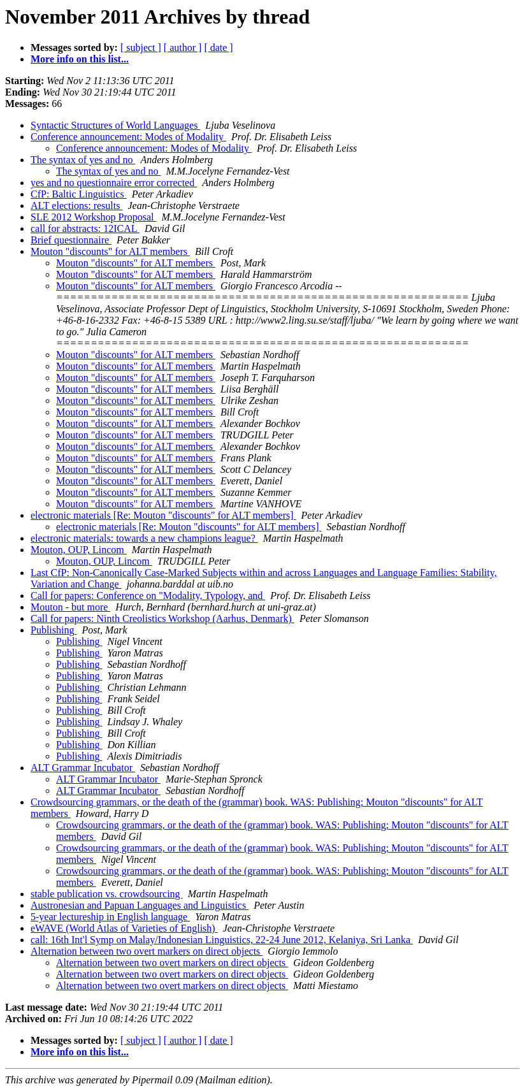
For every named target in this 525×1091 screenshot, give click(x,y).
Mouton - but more (70, 607)
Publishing (53, 630)
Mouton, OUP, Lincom (79, 549)
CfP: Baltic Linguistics (79, 194)
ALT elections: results (76, 205)
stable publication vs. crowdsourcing (107, 893)
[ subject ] (140, 47)
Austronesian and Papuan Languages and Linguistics (139, 905)
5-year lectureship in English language (110, 916)
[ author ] (183, 47)
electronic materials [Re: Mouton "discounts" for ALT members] (163, 515)
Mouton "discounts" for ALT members (110, 251)
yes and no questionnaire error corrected (114, 182)
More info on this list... (80, 59)
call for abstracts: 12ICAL (85, 228)
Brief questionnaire (71, 240)
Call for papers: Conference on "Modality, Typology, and (148, 595)
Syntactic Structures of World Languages (115, 125)
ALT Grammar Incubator (83, 767)
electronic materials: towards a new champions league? (144, 538)
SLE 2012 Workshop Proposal (94, 217)
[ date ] (218, 47)
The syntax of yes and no (83, 159)
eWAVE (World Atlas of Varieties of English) (124, 928)
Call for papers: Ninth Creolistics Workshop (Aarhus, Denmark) (162, 618)
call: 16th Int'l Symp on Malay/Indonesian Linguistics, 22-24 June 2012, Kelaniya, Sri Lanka (222, 939)
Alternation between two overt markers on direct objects (146, 951)
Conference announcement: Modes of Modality (128, 136)
